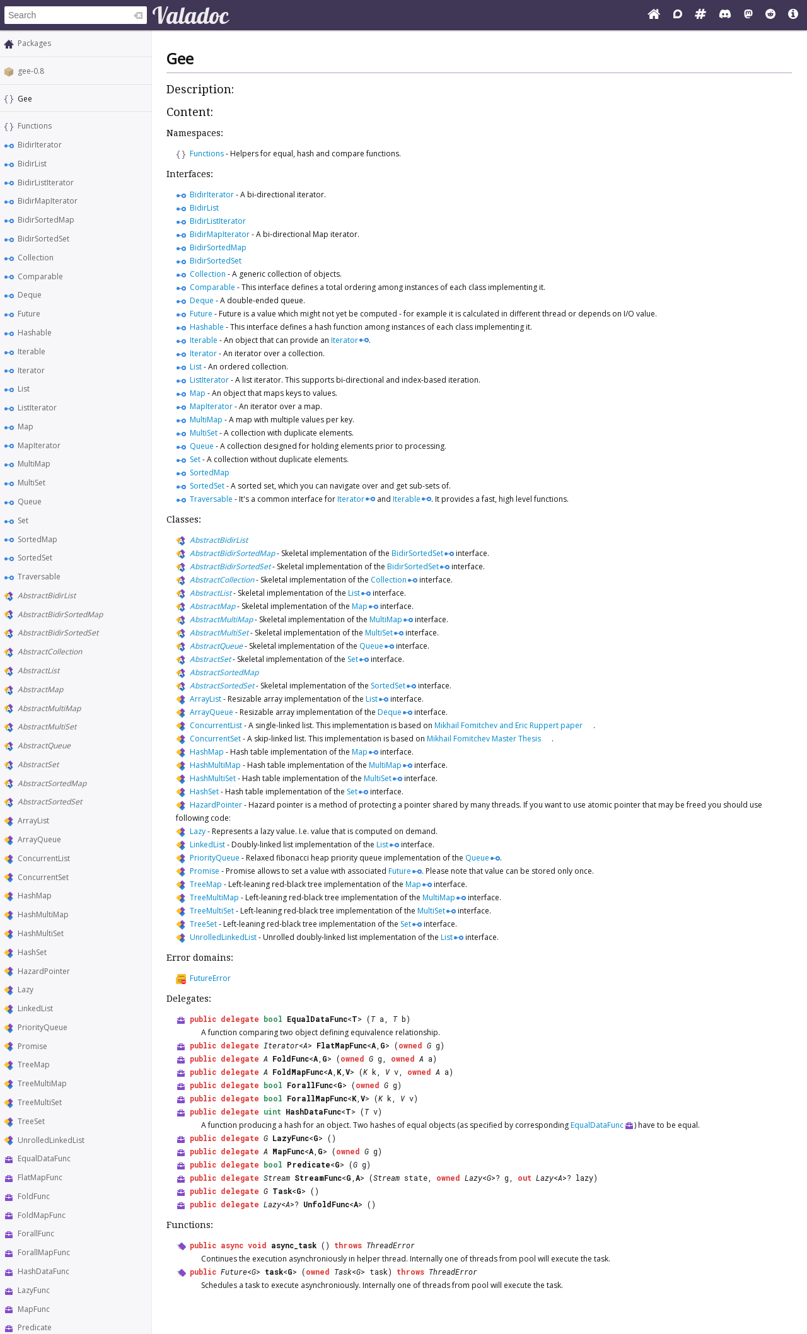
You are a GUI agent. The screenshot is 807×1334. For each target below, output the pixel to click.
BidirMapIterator (48, 200)
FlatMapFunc (40, 1177)
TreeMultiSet (40, 1102)
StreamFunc (318, 1178)
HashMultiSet (41, 933)
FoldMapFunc (42, 1215)
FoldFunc (34, 1196)
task (274, 1272)
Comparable (40, 276)
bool (273, 1019)
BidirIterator (40, 144)
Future (29, 313)
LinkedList (35, 1008)
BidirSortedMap (46, 219)
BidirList (32, 163)
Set (23, 520)
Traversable (39, 576)
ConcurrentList (44, 858)
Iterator (31, 370)
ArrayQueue (39, 839)
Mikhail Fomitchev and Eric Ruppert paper (508, 725)
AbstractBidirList (47, 595)
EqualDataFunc (44, 1158)
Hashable (35, 332)
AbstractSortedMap (52, 783)
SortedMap (37, 539)
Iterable (31, 351)
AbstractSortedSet (50, 801)
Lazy (25, 989)
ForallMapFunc (44, 1252)
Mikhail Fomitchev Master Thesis (484, 738)
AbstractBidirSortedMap (60, 614)
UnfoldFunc (326, 1204)
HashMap (35, 895)
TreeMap (34, 1064)
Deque (30, 294)
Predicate (35, 1327)
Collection (36, 257)
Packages (34, 43)
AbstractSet (38, 764)
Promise (32, 1046)
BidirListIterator (46, 182)
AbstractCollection (50, 651)
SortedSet (35, 557)
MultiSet (31, 482)
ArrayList (33, 820)
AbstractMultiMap (49, 708)
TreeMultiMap (42, 1083)
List (24, 388)
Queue (30, 501)
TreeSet (31, 1121)
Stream (277, 1178)
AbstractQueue (44, 745)
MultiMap (34, 463)
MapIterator (39, 445)
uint (272, 1111)
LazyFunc (34, 1290)
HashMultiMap (43, 914)
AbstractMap (40, 689)
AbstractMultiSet (47, 726)
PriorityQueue (42, 1027)
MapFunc (34, 1309)
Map (25, 426)
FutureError (210, 978)
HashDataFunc (43, 1271)
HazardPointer (44, 971)
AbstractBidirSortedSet (58, 632)
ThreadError (390, 1245)
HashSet (32, 952)
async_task (293, 1245)
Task (282, 1191)
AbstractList (38, 670)
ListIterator (37, 407)
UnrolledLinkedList (51, 1140)
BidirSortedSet (43, 238)
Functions (35, 125)
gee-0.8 (31, 71)
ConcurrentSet (43, 877)
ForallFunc (36, 1233)
